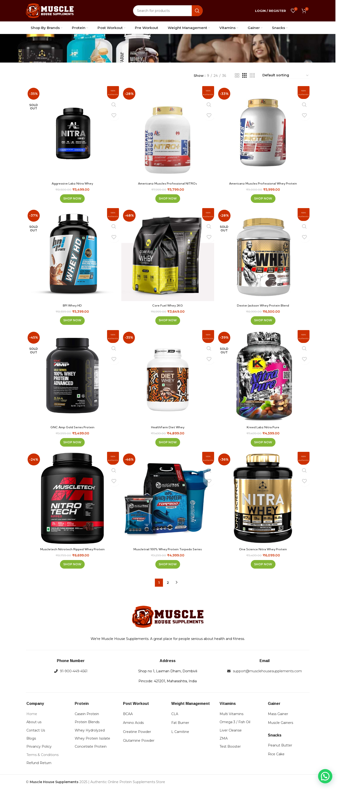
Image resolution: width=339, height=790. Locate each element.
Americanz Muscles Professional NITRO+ (168, 182)
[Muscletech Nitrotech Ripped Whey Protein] (71, 500)
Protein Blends (87, 723)
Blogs (31, 739)
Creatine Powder (137, 732)
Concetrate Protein (91, 747)
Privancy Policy (39, 747)
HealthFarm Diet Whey (167, 427)
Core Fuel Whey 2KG (167, 304)
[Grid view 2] (237, 75)
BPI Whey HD (71, 304)
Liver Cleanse (231, 731)
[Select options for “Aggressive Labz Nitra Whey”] (71, 197)
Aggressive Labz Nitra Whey (71, 182)
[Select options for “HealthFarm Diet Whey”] (167, 442)
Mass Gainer (278, 714)
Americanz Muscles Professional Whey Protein (264, 182)
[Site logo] (50, 10)
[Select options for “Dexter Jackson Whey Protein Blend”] (263, 319)
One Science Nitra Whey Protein (264, 550)
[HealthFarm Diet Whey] (167, 377)
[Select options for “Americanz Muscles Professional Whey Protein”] (263, 197)
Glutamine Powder (138, 741)
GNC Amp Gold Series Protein (72, 427)
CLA (174, 714)
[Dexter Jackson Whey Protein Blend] (264, 254)
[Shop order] (286, 75)
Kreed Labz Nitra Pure (263, 427)
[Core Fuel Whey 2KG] (167, 254)
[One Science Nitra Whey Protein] (264, 500)
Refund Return (38, 763)
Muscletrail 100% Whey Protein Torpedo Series (168, 550)
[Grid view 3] (244, 75)
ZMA (224, 739)
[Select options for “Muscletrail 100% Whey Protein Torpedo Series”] (167, 565)
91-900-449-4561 (74, 672)
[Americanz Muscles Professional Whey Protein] (264, 131)
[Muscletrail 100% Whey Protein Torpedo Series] (167, 500)
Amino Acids (133, 724)
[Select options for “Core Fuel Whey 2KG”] (167, 319)
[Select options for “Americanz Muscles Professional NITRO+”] (167, 197)
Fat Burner (180, 724)
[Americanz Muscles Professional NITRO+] (167, 131)
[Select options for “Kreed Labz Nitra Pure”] (263, 442)
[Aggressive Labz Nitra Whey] (71, 131)
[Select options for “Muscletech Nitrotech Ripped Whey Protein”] (71, 565)
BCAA (128, 714)
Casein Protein (87, 714)
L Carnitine (180, 732)
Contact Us (35, 731)
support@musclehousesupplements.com (267, 672)
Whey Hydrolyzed (90, 731)
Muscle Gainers (280, 724)
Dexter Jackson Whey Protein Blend (263, 304)
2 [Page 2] (168, 583)
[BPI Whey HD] (71, 254)
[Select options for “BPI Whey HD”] (71, 319)
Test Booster (230, 747)
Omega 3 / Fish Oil (235, 723)
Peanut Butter (280, 746)
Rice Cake (276, 755)
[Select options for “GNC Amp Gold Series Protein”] (71, 442)
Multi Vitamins (231, 714)
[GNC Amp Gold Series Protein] (71, 377)
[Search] (168, 10)
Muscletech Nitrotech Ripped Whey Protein (72, 550)
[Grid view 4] (252, 75)
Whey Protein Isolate (92, 739)
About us (33, 723)
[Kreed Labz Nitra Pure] (264, 377)
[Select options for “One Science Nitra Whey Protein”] (263, 565)
